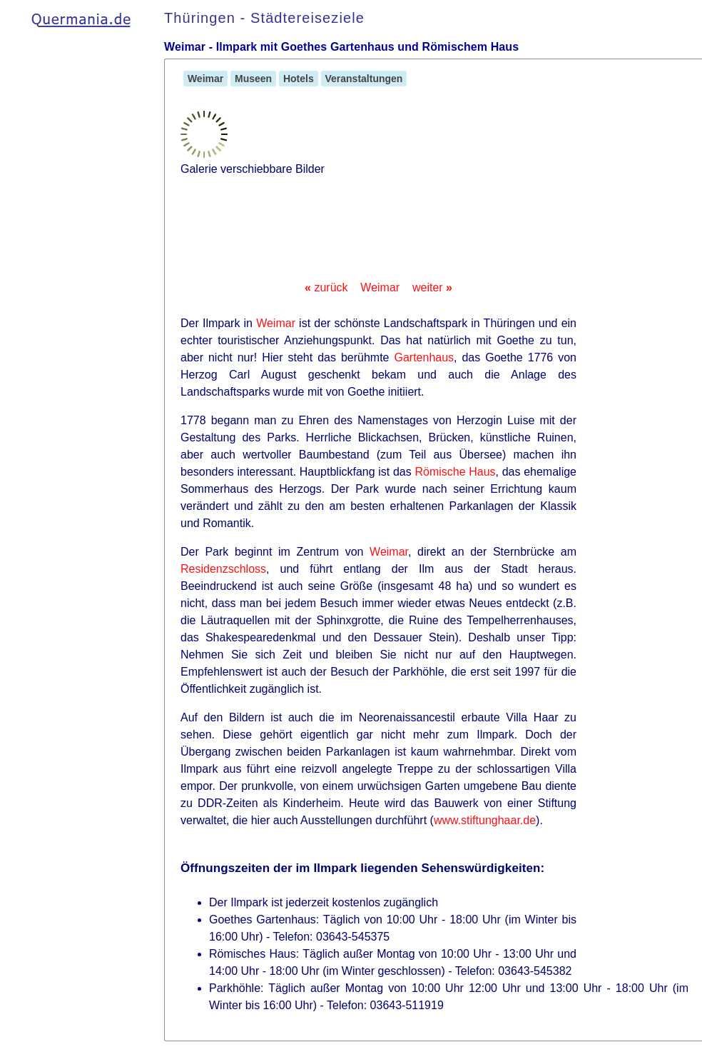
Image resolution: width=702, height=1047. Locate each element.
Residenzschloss (223, 569)
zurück (326, 287)
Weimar (205, 78)
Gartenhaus (424, 357)
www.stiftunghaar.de (485, 820)
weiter (432, 287)
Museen (253, 78)
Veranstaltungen (364, 78)
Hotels (298, 78)
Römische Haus (454, 472)
